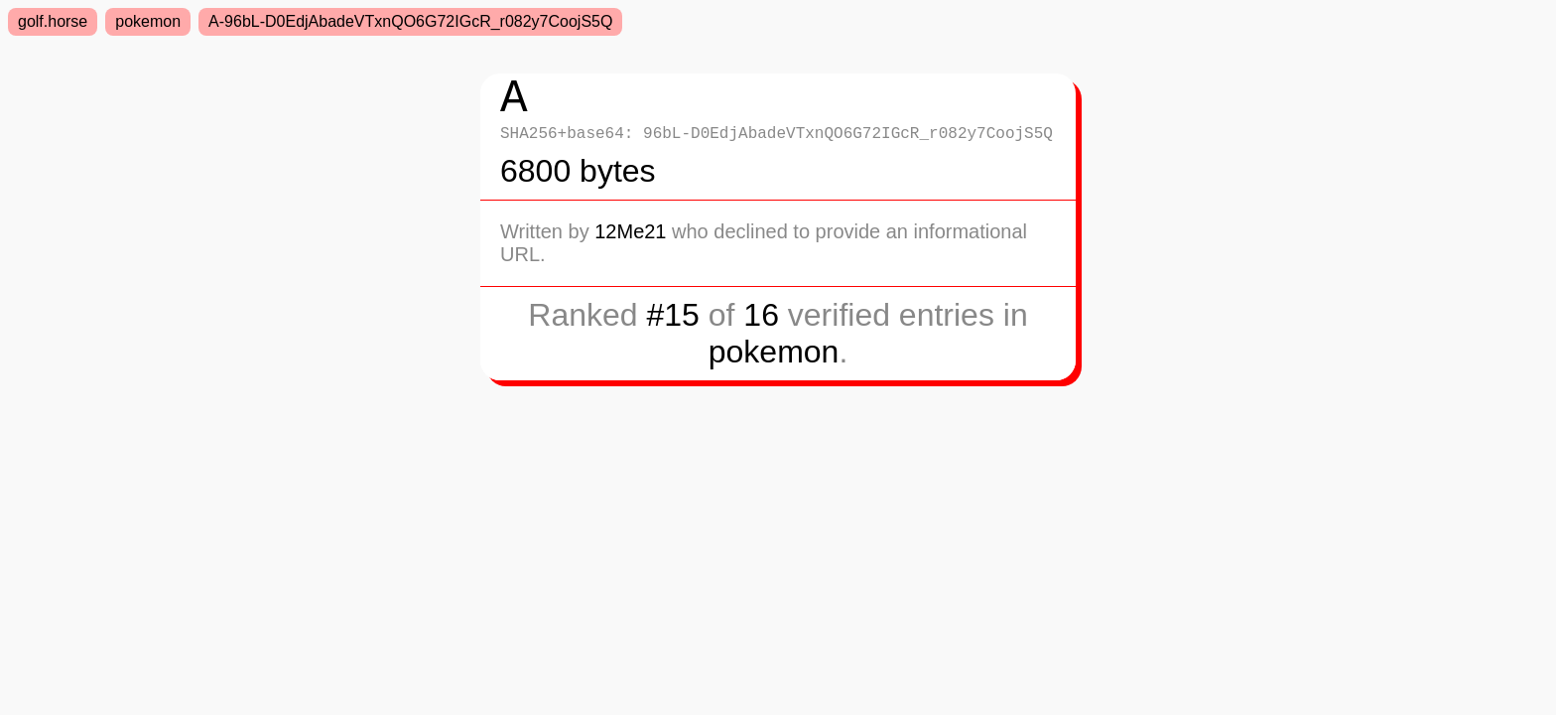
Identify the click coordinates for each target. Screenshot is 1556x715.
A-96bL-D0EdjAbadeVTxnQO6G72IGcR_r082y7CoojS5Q (410, 21)
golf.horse (52, 21)
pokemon (148, 21)
